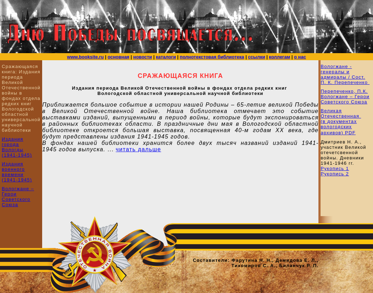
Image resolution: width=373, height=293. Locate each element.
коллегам (279, 57)
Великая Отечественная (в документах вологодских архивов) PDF (341, 121)
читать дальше (138, 149)
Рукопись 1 (335, 168)
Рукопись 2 (335, 173)
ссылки (256, 57)
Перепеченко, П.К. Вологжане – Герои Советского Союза (345, 97)
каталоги (166, 57)
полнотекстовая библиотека (212, 57)
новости (142, 57)
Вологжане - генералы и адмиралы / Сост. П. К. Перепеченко (345, 74)
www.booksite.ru (85, 57)
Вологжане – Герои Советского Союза (18, 196)
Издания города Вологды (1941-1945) (17, 147)
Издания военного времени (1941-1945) (17, 171)
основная (118, 57)
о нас (300, 57)
